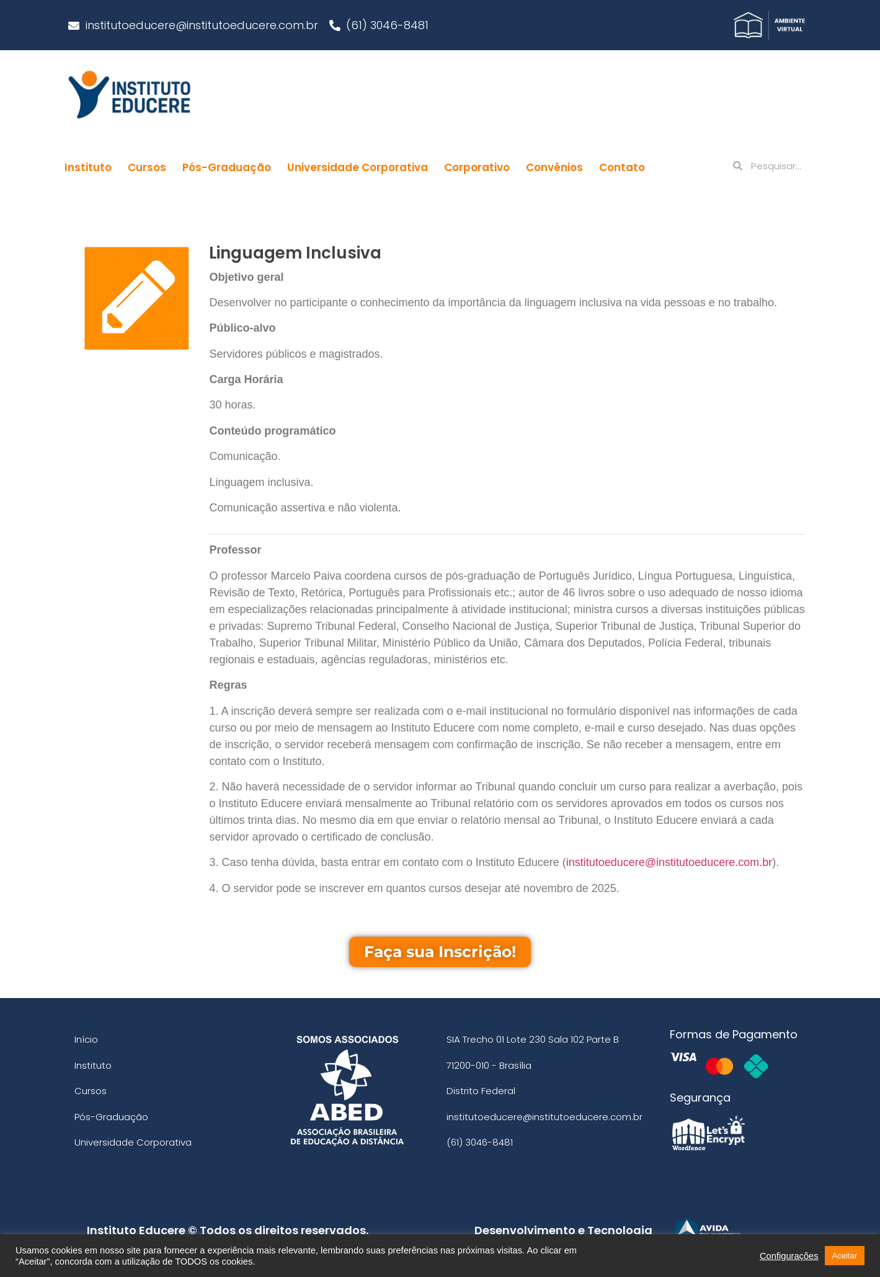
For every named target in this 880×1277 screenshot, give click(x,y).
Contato (622, 167)
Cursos (147, 167)
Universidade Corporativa (357, 167)
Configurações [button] (789, 1256)
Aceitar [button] (844, 1255)
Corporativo (477, 167)
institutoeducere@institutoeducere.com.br (669, 862)
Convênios (554, 167)
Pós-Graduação (226, 167)
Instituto (88, 167)
